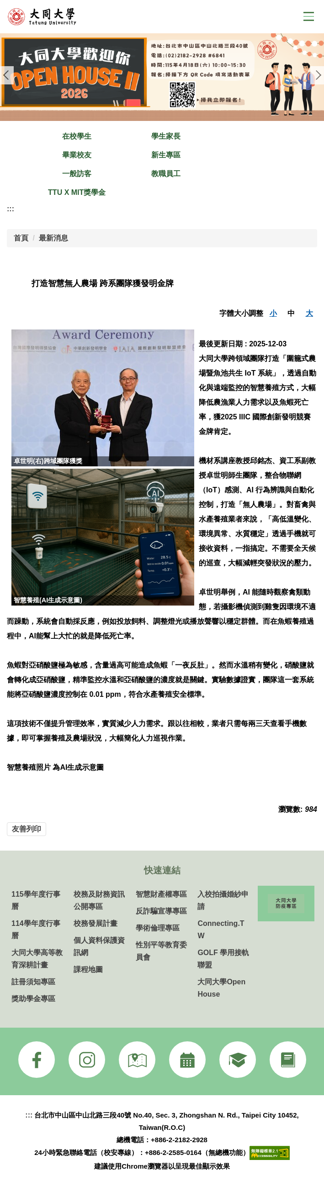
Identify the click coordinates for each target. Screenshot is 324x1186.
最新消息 (53, 238)
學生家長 (166, 136)
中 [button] (291, 313)
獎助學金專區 (33, 999)
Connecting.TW (220, 930)
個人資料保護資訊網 (99, 946)
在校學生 (76, 136)
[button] (7, 75)
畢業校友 (76, 155)
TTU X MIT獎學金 (77, 192)
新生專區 (166, 155)
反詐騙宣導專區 (161, 911)
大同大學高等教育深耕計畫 (37, 959)
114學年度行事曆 (35, 930)
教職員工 (166, 174)
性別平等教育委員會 (161, 951)
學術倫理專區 (158, 928)
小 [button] (273, 313)
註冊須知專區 (33, 982)
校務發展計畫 (95, 923)
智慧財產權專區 (161, 894)
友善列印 (26, 829)
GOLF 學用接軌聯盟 (223, 959)
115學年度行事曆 (35, 900)
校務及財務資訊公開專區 (99, 900)
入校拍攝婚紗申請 (223, 900)
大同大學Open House (221, 988)
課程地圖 (88, 969)
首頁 (21, 238)
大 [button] (309, 313)
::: (10, 209)
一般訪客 (76, 174)
